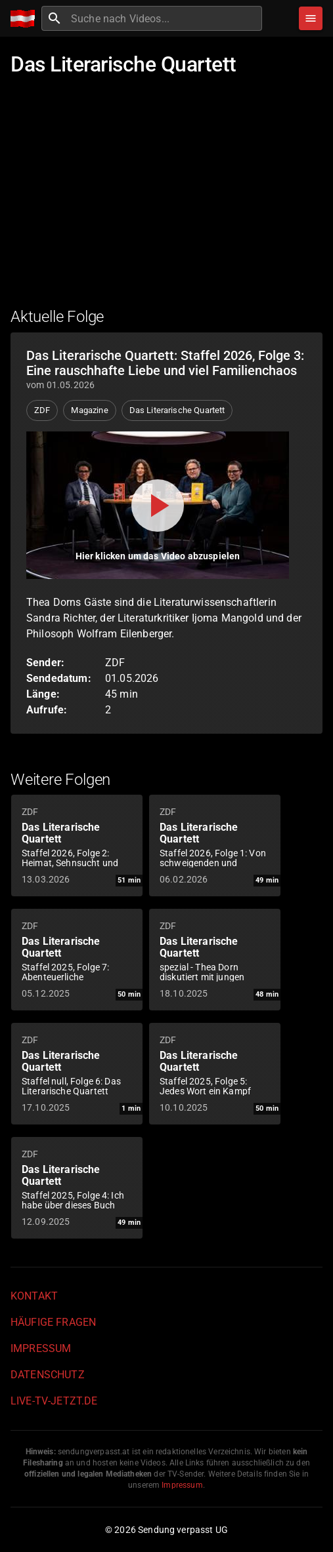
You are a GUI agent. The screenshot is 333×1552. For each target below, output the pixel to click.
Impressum (41, 1348)
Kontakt (34, 1296)
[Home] (26, 19)
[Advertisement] (166, 200)
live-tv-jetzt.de (54, 1401)
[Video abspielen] (157, 505)
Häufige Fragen (53, 1322)
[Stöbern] (310, 18)
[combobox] (165, 18)
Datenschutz (48, 1374)
